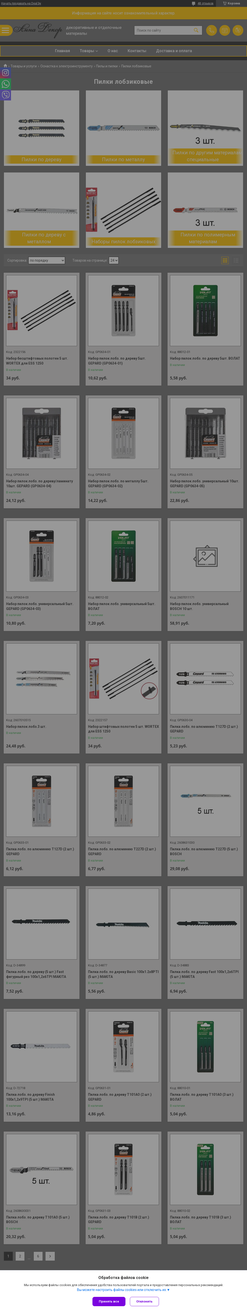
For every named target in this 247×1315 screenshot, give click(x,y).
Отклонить (145, 1301)
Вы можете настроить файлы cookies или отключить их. (122, 1290)
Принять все (109, 1301)
